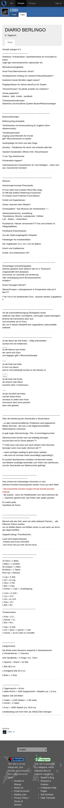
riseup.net (13, 767)
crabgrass (42, 767)
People (21, 3)
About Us (18, 787)
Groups (32, 3)
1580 (14, 10)
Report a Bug (47, 777)
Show (10, 42)
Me (11, 3)
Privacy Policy (21, 798)
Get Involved (47, 794)
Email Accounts (21, 791)
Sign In (58, 3)
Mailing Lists (20, 794)
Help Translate (48, 798)
